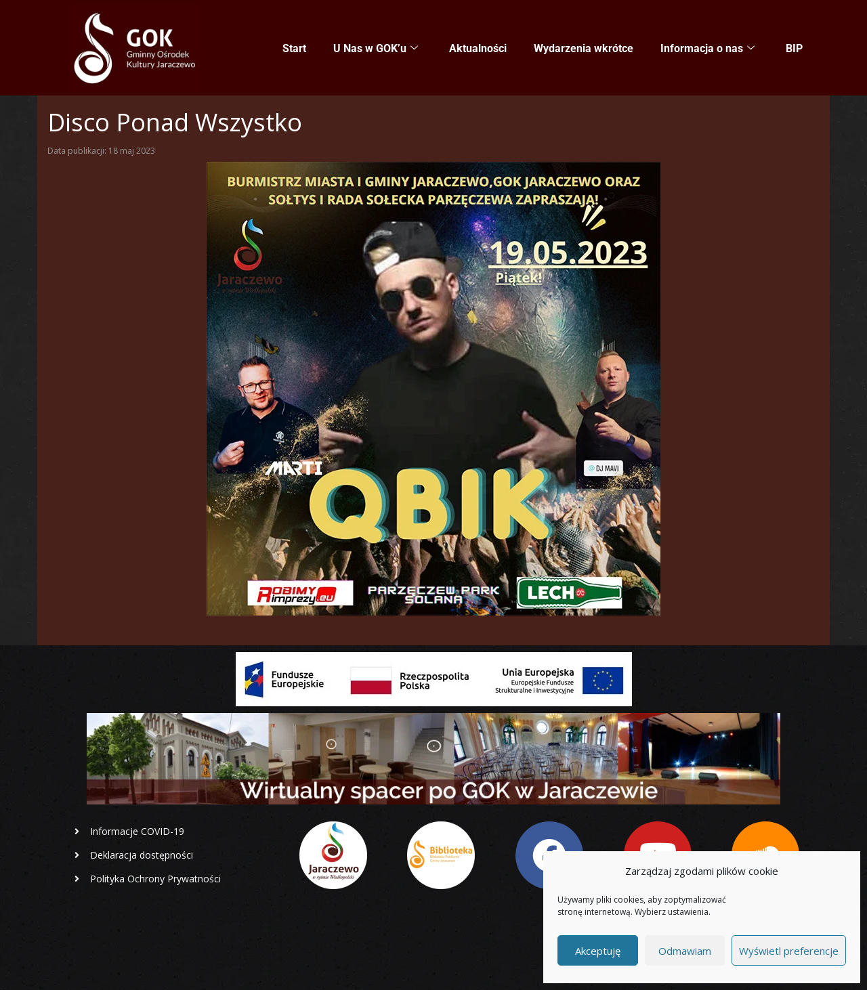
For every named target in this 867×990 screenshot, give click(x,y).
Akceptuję (597, 950)
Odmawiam (684, 950)
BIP (794, 48)
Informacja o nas (707, 49)
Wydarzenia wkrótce (583, 48)
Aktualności (478, 48)
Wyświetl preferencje (789, 950)
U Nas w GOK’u (375, 49)
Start (294, 48)
